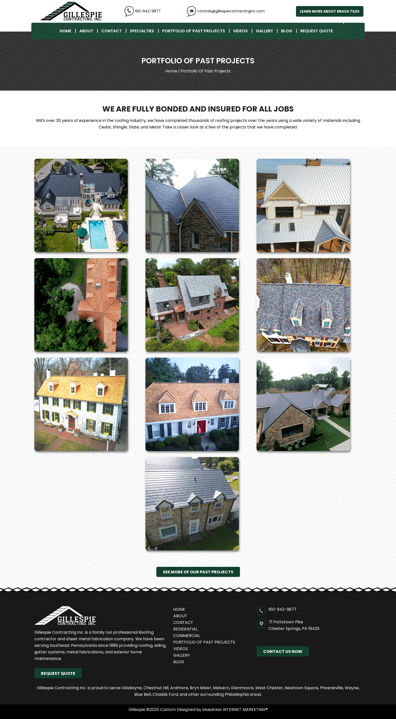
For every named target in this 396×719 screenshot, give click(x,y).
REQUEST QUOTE (316, 31)
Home (65, 31)
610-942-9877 (143, 11)
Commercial (186, 635)
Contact (111, 31)
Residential (185, 629)
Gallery (264, 31)
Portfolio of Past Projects (193, 31)
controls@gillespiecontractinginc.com (226, 11)
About (86, 31)
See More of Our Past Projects (198, 572)
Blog (286, 31)
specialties (142, 31)
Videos (240, 31)
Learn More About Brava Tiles (329, 11)
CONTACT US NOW (282, 651)
